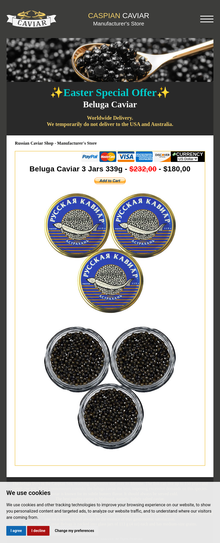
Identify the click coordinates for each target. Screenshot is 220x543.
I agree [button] (16, 531)
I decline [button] (38, 531)
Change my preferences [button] (74, 531)
